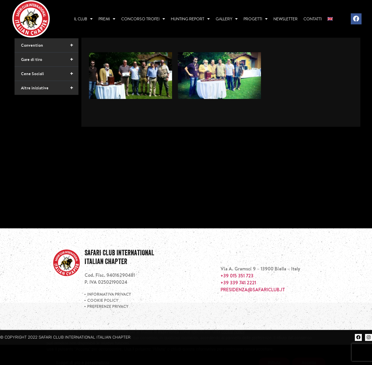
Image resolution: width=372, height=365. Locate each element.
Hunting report (190, 19)
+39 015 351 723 (237, 296)
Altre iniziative (49, 108)
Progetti (256, 19)
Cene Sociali (49, 94)
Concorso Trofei (143, 19)
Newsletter (285, 19)
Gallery (227, 19)
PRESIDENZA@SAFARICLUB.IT (253, 310)
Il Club (83, 19)
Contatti (312, 19)
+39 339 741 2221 (238, 303)
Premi (107, 19)
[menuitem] (330, 19)
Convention (49, 66)
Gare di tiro (49, 80)
